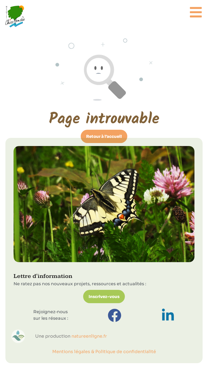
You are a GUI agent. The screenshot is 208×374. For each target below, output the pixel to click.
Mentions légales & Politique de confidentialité (104, 351)
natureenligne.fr (89, 336)
